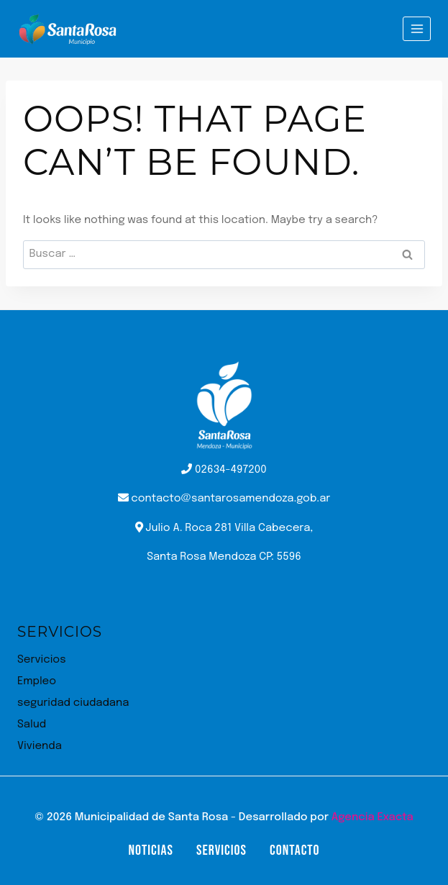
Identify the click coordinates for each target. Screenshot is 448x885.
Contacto (294, 850)
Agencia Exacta (372, 817)
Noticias (150, 850)
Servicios (41, 660)
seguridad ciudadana (73, 703)
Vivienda (39, 746)
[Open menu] (417, 28)
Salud (31, 724)
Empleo (36, 681)
